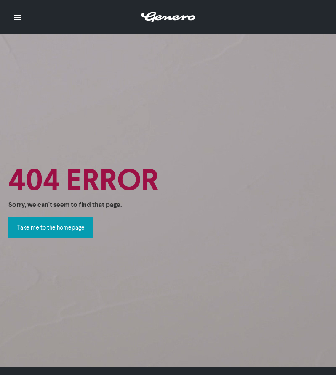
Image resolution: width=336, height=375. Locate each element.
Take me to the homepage (51, 227)
